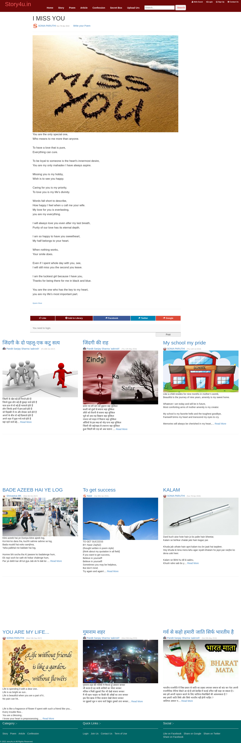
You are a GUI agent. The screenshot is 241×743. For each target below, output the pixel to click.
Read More (26, 422)
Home (50, 7)
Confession (98, 7)
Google (168, 318)
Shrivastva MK (13, 496)
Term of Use (121, 733)
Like (42, 318)
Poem (72, 7)
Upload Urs (133, 7)
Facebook (111, 318)
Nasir (89, 496)
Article (84, 7)
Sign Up (220, 2)
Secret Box (116, 7)
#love (40, 303)
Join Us (95, 733)
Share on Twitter (211, 733)
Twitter (143, 318)
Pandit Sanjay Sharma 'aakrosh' (22, 348)
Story (61, 7)
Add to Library (74, 318)
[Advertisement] (15, 61)
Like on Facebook (172, 733)
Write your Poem (81, 25)
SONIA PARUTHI (47, 25)
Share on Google (192, 733)
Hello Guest (197, 2)
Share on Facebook (173, 737)
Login (209, 2)
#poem (35, 303)
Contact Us (233, 2)
